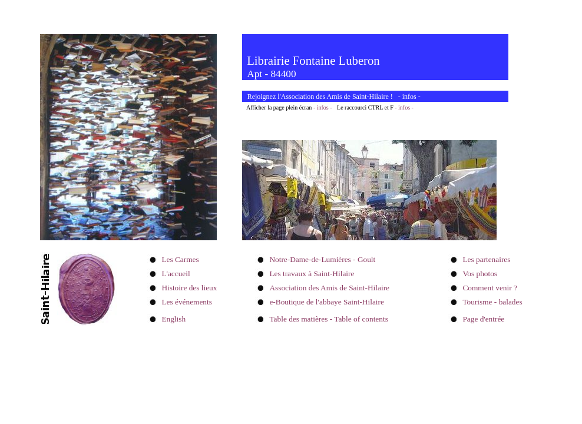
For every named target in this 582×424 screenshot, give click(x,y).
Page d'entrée (483, 318)
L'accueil (175, 273)
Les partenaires (486, 259)
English (173, 318)
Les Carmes (180, 259)
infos (409, 96)
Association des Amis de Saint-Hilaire (329, 287)
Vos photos (479, 273)
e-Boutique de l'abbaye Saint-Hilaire (326, 301)
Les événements (186, 301)
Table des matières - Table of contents (328, 318)
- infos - (322, 107)
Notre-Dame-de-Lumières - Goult (322, 259)
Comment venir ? (489, 287)
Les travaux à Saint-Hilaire (311, 273)
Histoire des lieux (189, 287)
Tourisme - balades (492, 301)
